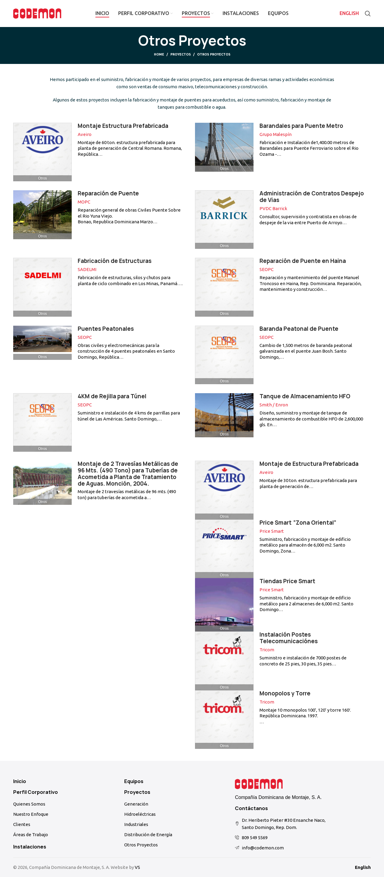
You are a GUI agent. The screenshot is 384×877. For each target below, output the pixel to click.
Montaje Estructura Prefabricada (123, 126)
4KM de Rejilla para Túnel (112, 396)
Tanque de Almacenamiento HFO (305, 396)
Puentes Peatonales (106, 329)
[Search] (368, 14)
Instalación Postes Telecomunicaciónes (289, 638)
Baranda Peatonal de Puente (299, 329)
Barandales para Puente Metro (301, 126)
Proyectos (180, 54)
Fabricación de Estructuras (115, 261)
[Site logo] (37, 13)
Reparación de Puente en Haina (303, 261)
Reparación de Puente (108, 193)
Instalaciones (29, 846)
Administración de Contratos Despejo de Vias (312, 197)
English (363, 867)
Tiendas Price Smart (287, 581)
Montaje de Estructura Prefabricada (309, 464)
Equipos (133, 781)
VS (137, 867)
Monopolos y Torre (285, 693)
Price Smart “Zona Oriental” (298, 522)
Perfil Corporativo (35, 792)
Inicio (19, 781)
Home (159, 54)
